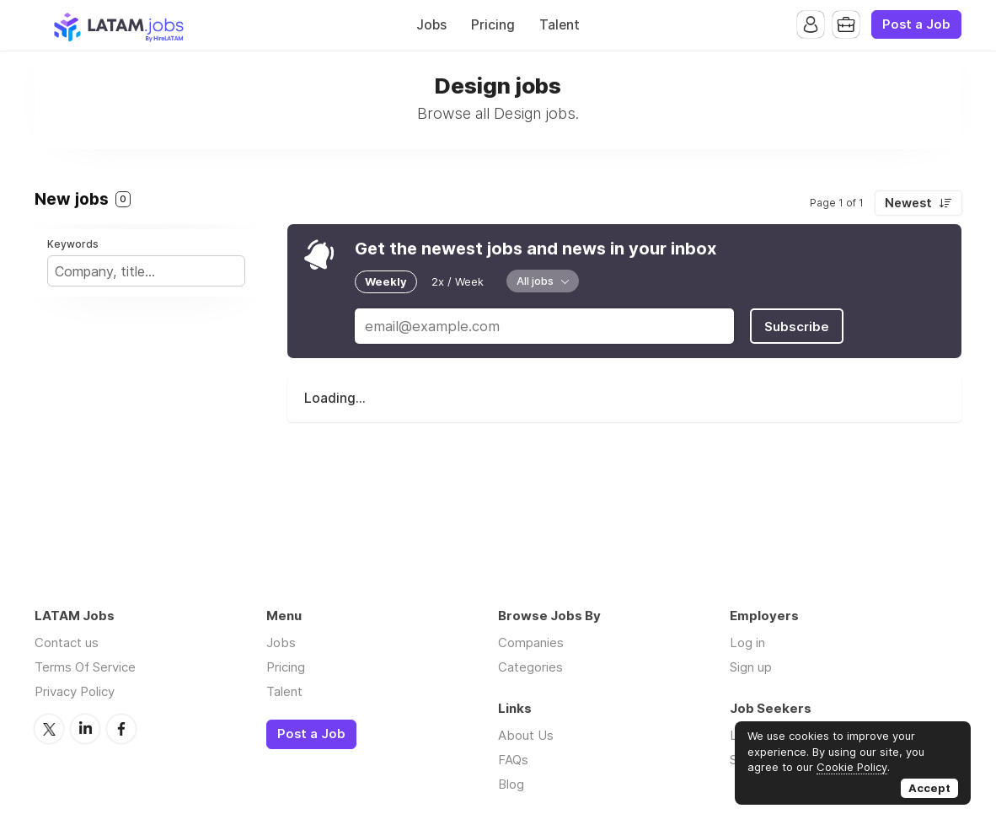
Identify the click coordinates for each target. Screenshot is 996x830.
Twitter (49, 729)
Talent (559, 25)
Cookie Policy (852, 767)
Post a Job (916, 24)
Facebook (121, 729)
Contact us (67, 643)
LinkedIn (85, 729)
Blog (511, 784)
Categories (530, 667)
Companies (531, 643)
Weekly (386, 281)
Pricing (493, 25)
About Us (526, 735)
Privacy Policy (75, 691)
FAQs (513, 760)
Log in (747, 643)
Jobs (431, 25)
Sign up (751, 667)
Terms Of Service (85, 667)
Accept (929, 788)
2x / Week (457, 281)
